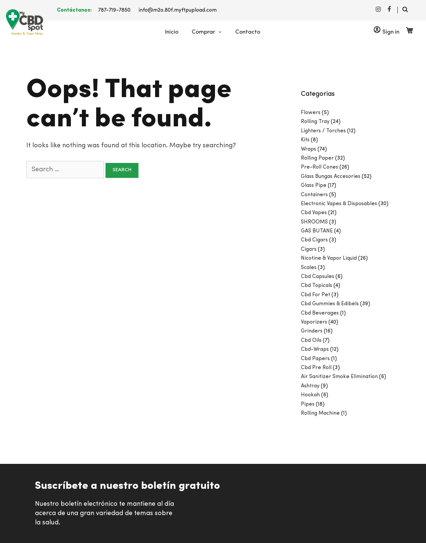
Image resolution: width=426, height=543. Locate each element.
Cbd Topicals (316, 285)
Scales (309, 267)
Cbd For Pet (315, 295)
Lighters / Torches (323, 131)
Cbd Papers (315, 358)
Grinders (311, 331)
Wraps (308, 149)
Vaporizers (314, 322)
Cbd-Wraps (315, 349)
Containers (314, 195)
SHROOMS (314, 222)
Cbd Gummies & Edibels (330, 304)
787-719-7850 (114, 10)
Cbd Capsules (317, 276)
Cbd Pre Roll (316, 367)
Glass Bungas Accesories (330, 176)
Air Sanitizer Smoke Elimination (339, 376)
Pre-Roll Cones (319, 167)
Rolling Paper (317, 158)
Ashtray (310, 386)
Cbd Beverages (320, 313)
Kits (305, 140)
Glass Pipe (313, 185)
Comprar (210, 32)
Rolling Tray (315, 121)
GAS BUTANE (317, 231)
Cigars (309, 249)
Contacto (247, 32)
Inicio (171, 32)
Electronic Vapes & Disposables (339, 203)
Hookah (310, 395)
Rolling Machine (320, 413)
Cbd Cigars (314, 240)
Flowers (310, 112)
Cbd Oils (311, 340)
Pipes (308, 404)
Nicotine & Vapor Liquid (329, 258)
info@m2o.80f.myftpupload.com (177, 10)
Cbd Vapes (314, 212)
